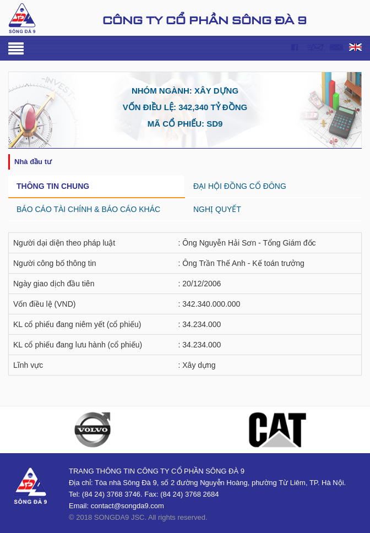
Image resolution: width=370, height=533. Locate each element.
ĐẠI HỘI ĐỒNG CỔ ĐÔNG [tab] (239, 186)
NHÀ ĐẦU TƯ (33, 161)
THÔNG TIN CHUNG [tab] (53, 186)
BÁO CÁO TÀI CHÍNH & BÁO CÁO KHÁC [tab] (88, 209)
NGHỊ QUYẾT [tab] (217, 209)
